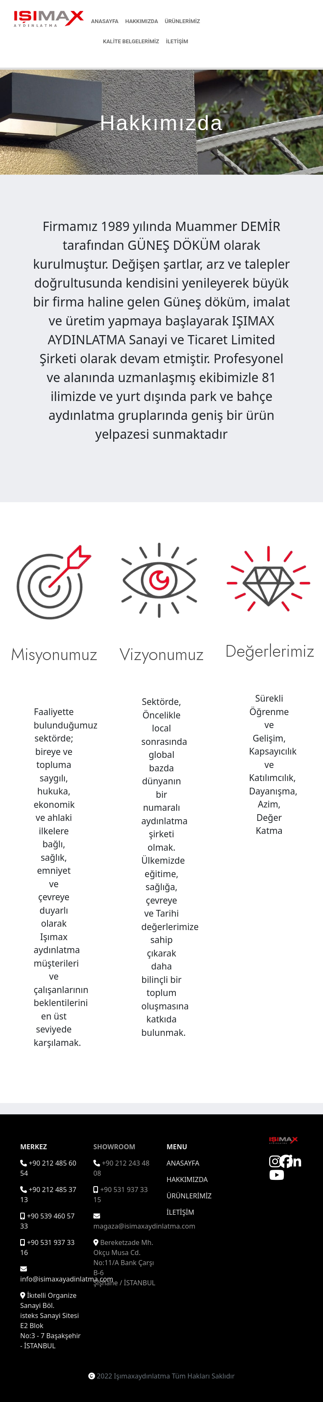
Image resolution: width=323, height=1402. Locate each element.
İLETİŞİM (177, 41)
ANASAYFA (104, 21)
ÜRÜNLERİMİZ (182, 21)
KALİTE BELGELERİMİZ (131, 41)
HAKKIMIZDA (141, 21)
